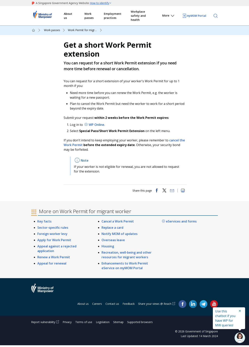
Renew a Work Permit (53, 259)
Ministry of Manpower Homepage (47, 16)
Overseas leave (113, 241)
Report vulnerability (43, 324)
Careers (97, 305)
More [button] (168, 16)
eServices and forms (181, 223)
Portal (194, 15)
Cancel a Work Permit (118, 223)
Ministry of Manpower (45, 292)
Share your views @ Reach (154, 305)
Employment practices (112, 16)
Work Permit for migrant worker (85, 30)
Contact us (112, 305)
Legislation (103, 324)
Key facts (44, 223)
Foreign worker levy (52, 235)
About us (68, 16)
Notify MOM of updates (120, 235)
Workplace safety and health (138, 16)
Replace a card (112, 229)
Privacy (67, 324)
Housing (108, 248)
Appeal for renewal (51, 265)
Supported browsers (140, 324)
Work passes (89, 16)
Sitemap (118, 324)
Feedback (129, 305)
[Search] (215, 15)
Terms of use (83, 324)
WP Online (97, 125)
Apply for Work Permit (54, 241)
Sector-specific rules (52, 229)
